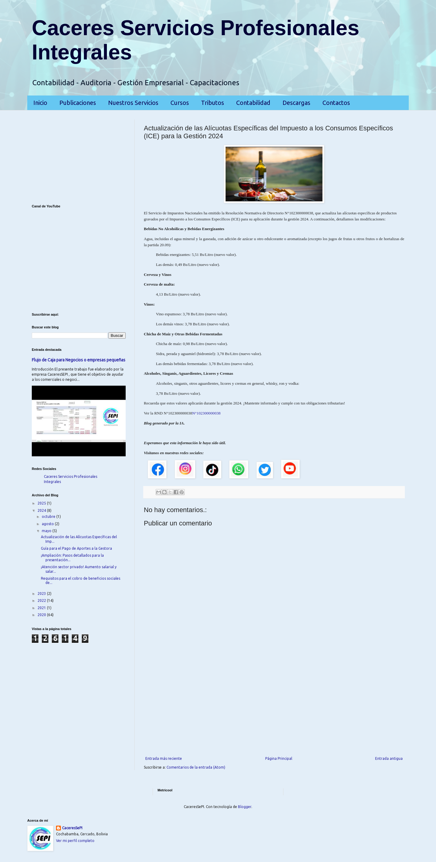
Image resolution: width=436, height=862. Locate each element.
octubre (49, 516)
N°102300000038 (206, 413)
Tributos (212, 102)
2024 (42, 510)
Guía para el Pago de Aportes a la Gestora (76, 548)
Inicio (40, 102)
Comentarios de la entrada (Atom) (196, 767)
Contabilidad (253, 102)
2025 (42, 503)
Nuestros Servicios (133, 102)
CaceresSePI (72, 828)
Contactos (336, 102)
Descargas (296, 102)
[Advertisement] (274, 706)
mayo (47, 531)
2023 (42, 593)
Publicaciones (77, 102)
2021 (42, 608)
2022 (42, 600)
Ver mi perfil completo (75, 841)
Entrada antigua (389, 758)
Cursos (179, 102)
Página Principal (278, 758)
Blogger (244, 807)
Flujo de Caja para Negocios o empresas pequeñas (78, 359)
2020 (42, 615)
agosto (48, 524)
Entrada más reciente (163, 758)
